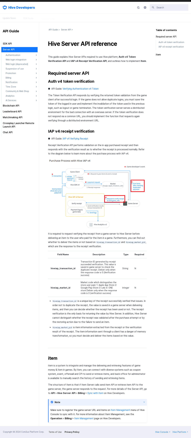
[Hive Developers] (5, 7)
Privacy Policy (72, 432)
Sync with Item (95, 393)
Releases (83, 17)
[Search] (169, 7)
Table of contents (166, 30)
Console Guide (48, 17)
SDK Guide (28, 17)
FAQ (97, 17)
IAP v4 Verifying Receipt (75, 138)
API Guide (67, 17)
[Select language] (145, 7)
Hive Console (162, 432)
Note (57, 402)
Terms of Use (55, 432)
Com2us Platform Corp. (32, 432)
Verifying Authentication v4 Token (80, 88)
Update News (9, 17)
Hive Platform (180, 432)
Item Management (120, 410)
